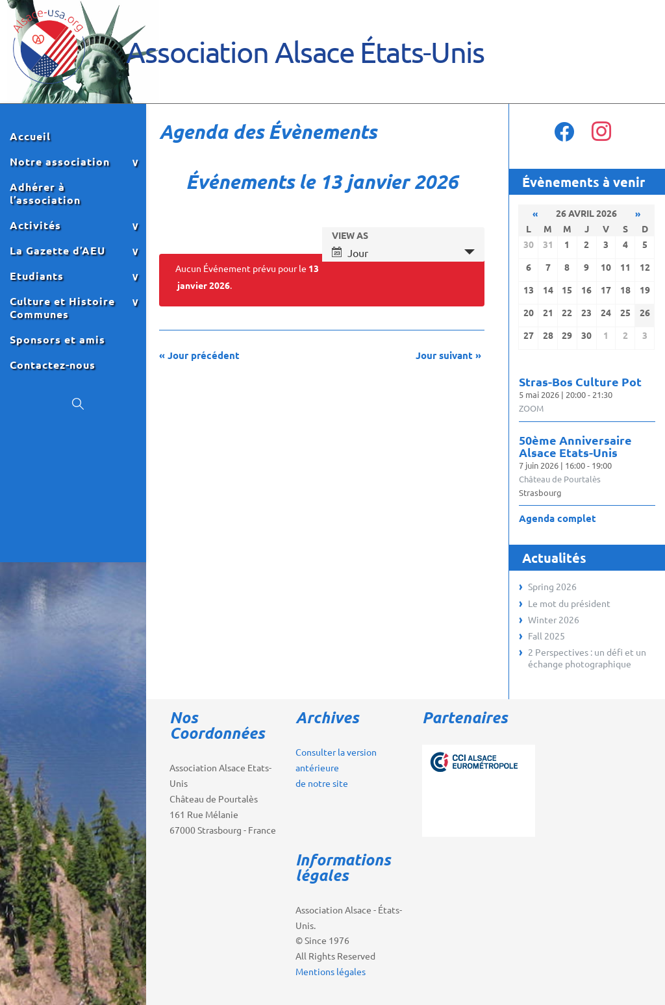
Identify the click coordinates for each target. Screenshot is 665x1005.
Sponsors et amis (57, 339)
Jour (350, 252)
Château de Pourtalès (560, 478)
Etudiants (37, 275)
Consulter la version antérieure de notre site (336, 767)
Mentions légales (330, 971)
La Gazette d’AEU (57, 250)
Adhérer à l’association (45, 193)
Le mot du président (569, 603)
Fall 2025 (546, 635)
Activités (35, 225)
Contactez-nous (52, 364)
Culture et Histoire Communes (62, 308)
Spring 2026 (552, 586)
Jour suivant (448, 355)
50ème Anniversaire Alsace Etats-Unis (575, 446)
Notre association (60, 161)
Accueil (30, 136)
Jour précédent (199, 355)
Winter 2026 (553, 619)
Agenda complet (557, 518)
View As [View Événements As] (350, 235)
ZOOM (531, 408)
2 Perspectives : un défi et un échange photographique (587, 657)
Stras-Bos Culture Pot (580, 381)
